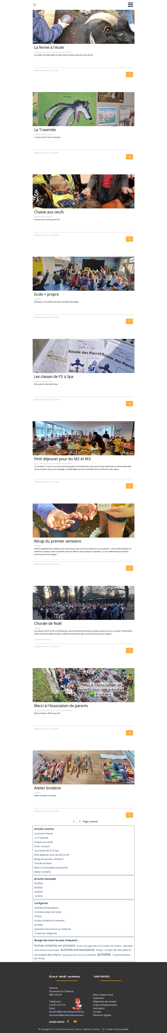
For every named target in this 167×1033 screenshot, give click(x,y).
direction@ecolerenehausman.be (66, 1011)
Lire (129, 74)
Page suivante (90, 821)
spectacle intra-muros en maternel (52, 929)
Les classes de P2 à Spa (53, 376)
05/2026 (38, 883)
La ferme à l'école (49, 47)
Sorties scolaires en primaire (49, 920)
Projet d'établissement (105, 1004)
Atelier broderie (47, 788)
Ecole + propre (46, 294)
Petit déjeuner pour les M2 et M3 (62, 458)
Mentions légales (102, 1015)
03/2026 (38, 891)
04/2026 (38, 887)
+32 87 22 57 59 (57, 1004)
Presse (37, 916)
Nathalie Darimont (41, 70)
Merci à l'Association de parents (61, 705)
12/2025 (38, 896)
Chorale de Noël (48, 623)
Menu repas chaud (103, 994)
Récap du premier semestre (57, 541)
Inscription (98, 1008)
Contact (97, 1011)
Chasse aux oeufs (49, 212)
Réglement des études (105, 1001)
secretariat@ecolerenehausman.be (67, 1015)
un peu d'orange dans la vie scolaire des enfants (99, 945)
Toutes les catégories (45, 933)
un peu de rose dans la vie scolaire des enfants (53, 52)
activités (37, 299)
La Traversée (45, 129)
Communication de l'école (47, 912)
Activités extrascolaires (43, 134)
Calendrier (98, 998)
